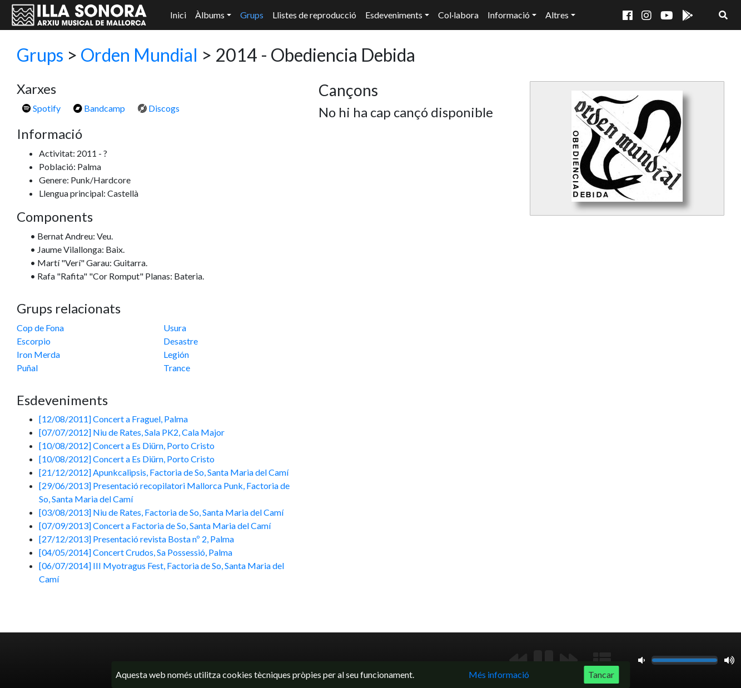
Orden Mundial (139, 55)
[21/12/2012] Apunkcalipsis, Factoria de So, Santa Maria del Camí (164, 472)
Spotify (41, 108)
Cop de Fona (40, 327)
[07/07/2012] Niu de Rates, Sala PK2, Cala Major (132, 432)
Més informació (499, 674)
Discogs (159, 108)
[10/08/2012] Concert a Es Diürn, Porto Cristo (127, 445)
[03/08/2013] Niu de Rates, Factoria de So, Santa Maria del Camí (161, 512)
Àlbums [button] (210, 14)
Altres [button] (557, 14)
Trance (176, 367)
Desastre (180, 341)
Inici (178, 14)
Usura (174, 327)
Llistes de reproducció (314, 14)
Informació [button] (509, 14)
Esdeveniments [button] (393, 14)
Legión (176, 354)
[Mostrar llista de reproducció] (602, 660)
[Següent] (568, 660)
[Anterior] (518, 660)
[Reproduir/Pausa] (543, 660)
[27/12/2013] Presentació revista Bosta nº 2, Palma (136, 539)
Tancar (601, 674)
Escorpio (34, 341)
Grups (251, 14)
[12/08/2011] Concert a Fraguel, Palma (113, 418)
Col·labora (458, 14)
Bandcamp (99, 108)
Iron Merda (38, 354)
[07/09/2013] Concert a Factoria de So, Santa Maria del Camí (155, 525)
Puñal (27, 367)
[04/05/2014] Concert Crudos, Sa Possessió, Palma (135, 552)
